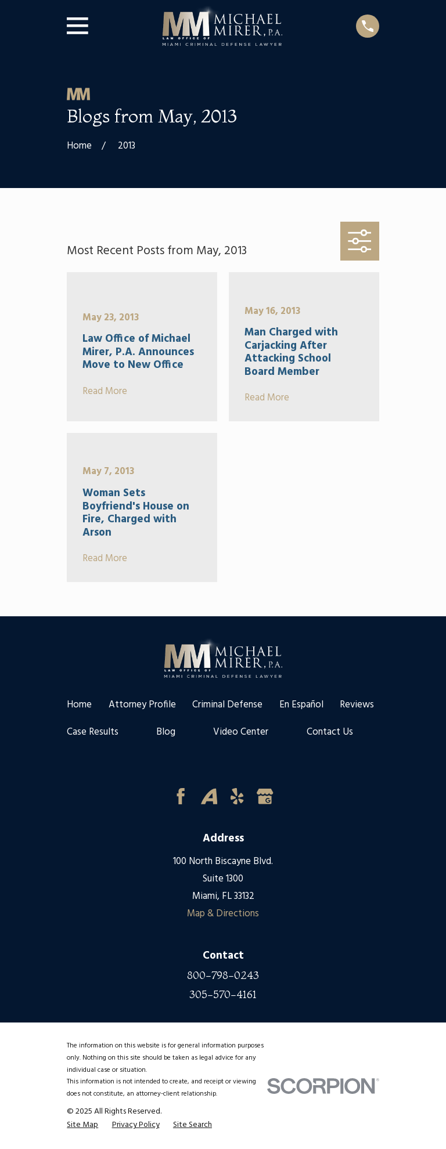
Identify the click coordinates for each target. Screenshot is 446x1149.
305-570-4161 (223, 994)
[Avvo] (209, 796)
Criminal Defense (227, 705)
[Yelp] (237, 796)
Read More (104, 391)
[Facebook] (180, 796)
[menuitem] (82, 1125)
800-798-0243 (223, 975)
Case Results (92, 732)
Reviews (357, 705)
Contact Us (330, 732)
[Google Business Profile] (265, 796)
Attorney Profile (142, 705)
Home (79, 705)
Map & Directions (223, 914)
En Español (301, 705)
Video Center (240, 732)
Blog (165, 732)
